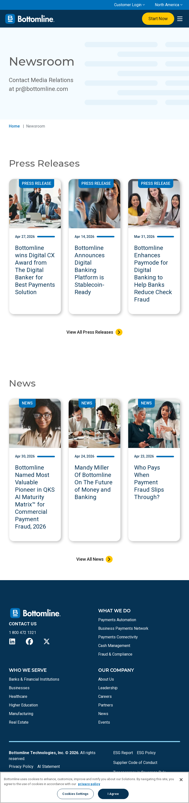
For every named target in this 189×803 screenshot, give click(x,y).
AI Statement (48, 766)
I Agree (113, 794)
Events (104, 722)
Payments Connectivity (118, 637)
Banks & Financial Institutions (34, 679)
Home (14, 126)
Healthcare (18, 696)
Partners (105, 705)
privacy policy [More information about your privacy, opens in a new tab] (89, 784)
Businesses (19, 688)
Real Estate (19, 722)
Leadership (108, 688)
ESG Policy (146, 752)
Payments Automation (117, 619)
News (103, 713)
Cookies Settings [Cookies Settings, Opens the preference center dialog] (75, 794)
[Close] (181, 779)
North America (167, 4)
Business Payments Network (123, 628)
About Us (106, 679)
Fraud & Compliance (115, 654)
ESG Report (123, 752)
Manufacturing (21, 713)
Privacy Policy (21, 766)
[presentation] (179, 18)
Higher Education (23, 705)
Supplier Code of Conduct (135, 762)
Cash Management (114, 645)
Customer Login (128, 4)
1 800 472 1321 (22, 632)
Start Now (158, 18)
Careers (105, 696)
